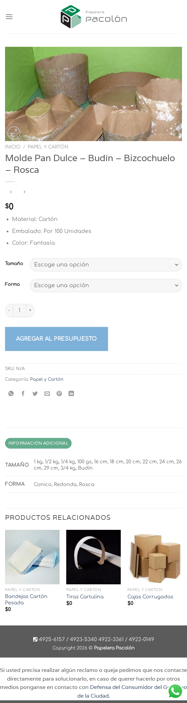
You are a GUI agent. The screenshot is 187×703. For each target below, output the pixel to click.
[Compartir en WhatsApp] (11, 394)
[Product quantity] (19, 310)
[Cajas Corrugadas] (154, 557)
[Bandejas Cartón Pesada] (32, 557)
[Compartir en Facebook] (23, 394)
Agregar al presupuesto (56, 339)
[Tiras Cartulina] (93, 557)
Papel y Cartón (48, 146)
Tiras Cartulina (85, 596)
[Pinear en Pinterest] (59, 394)
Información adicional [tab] (38, 443)
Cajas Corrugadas (150, 596)
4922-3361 (111, 639)
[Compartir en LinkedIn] (71, 394)
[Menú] (9, 16)
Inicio (12, 146)
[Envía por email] (47, 394)
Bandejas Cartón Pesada (26, 599)
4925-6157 (52, 639)
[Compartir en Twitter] (35, 394)
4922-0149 (141, 639)
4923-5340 (83, 639)
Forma (12, 284)
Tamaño (14, 264)
